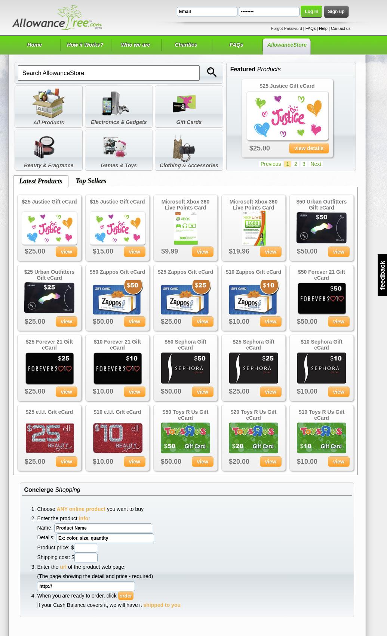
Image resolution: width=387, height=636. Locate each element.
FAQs (310, 28)
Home (34, 45)
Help (323, 28)
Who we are (135, 45)
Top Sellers (91, 180)
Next (315, 164)
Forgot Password (286, 28)
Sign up (336, 11)
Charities (186, 45)
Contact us (341, 28)
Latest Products (40, 181)
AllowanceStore (287, 45)
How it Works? (85, 45)
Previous (271, 164)
